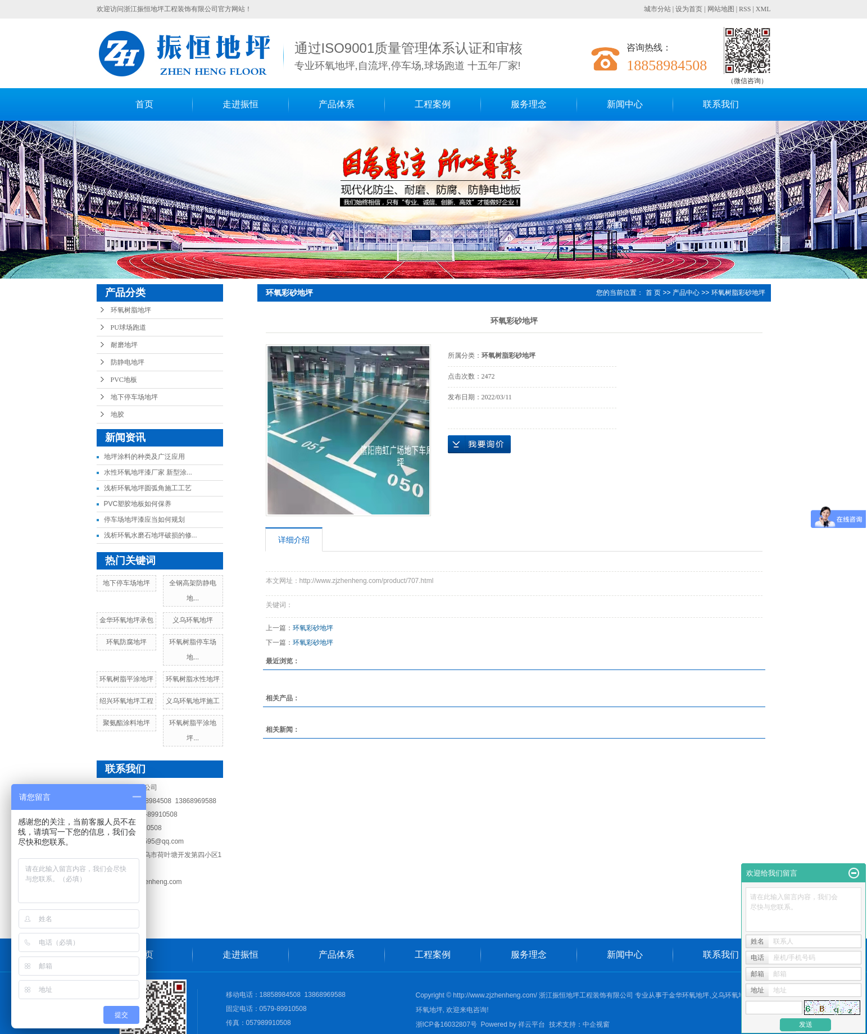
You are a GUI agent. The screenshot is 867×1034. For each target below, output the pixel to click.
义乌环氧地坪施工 (193, 701)
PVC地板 (124, 380)
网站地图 (720, 9)
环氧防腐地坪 (126, 642)
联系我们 (721, 104)
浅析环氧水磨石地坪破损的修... (150, 535)
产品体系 (337, 104)
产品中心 (686, 293)
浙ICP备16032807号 (446, 1024)
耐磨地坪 (124, 345)
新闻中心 (625, 104)
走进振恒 (240, 104)
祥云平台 (531, 1024)
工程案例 (433, 104)
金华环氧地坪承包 (126, 620)
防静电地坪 (127, 362)
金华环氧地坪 (689, 995)
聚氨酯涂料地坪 (126, 723)
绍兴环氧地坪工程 (126, 701)
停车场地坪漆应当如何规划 (144, 519)
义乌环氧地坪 (193, 620)
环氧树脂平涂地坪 (126, 679)
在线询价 (479, 444)
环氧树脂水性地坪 (193, 679)
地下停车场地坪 (134, 397)
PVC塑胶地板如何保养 (138, 504)
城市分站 (657, 9)
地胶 (117, 414)
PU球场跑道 (128, 327)
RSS (745, 9)
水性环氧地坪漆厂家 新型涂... (148, 472)
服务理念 (529, 104)
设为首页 (688, 9)
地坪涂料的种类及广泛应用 (144, 457)
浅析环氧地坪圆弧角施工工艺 (148, 488)
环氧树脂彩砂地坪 (738, 293)
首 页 (653, 293)
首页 (144, 104)
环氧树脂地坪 (131, 310)
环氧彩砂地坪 (313, 628)
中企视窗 (596, 1024)
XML (763, 9)
